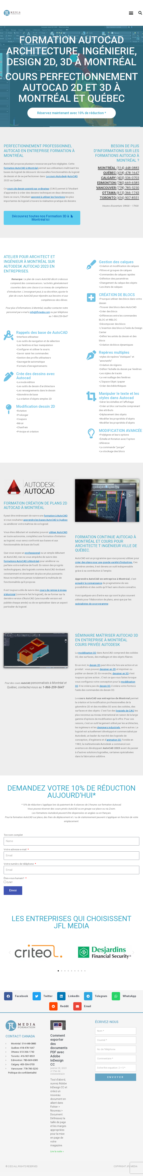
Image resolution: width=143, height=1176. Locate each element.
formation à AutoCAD (56, 515)
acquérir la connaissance (88, 583)
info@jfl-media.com (40, 312)
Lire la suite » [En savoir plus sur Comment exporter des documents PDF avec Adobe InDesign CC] (57, 1151)
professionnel (32, 552)
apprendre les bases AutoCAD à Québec (45, 519)
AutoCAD (72, 176)
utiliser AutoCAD (58, 532)
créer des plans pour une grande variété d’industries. (104, 562)
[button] (131, 12)
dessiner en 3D (120, 673)
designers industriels (108, 727)
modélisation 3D (87, 652)
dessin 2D (94, 665)
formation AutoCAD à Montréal (21, 167)
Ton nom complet (13, 834)
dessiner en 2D (108, 669)
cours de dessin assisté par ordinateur (28, 188)
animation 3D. (114, 739)
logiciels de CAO (125, 710)
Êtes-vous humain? (14, 878)
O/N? (10, 882)
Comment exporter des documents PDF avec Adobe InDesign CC (59, 1050)
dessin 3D (105, 685)
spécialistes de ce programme (91, 603)
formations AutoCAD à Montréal (21, 561)
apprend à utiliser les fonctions (48, 196)
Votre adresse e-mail (15, 849)
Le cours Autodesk (56, 176)
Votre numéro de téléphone (19, 863)
